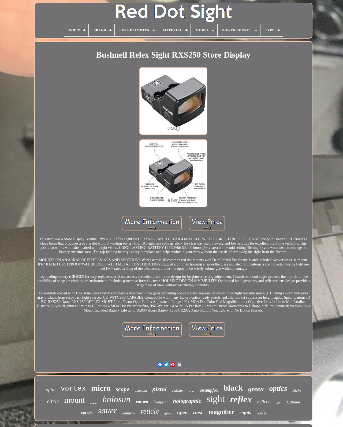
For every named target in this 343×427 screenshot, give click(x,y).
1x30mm (293, 402)
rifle (278, 402)
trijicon (264, 401)
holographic (187, 401)
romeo (142, 401)
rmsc (198, 412)
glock (168, 413)
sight (216, 399)
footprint (161, 402)
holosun (117, 399)
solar (192, 391)
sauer (107, 410)
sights (245, 412)
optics (278, 388)
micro (100, 388)
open (182, 412)
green (256, 388)
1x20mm (178, 390)
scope (122, 389)
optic (50, 389)
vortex (73, 389)
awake (93, 403)
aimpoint (141, 390)
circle (53, 401)
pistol (159, 388)
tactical (261, 413)
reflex (241, 399)
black (233, 387)
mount (74, 399)
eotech (87, 413)
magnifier (221, 412)
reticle (150, 411)
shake (296, 390)
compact (128, 413)
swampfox (209, 390)
